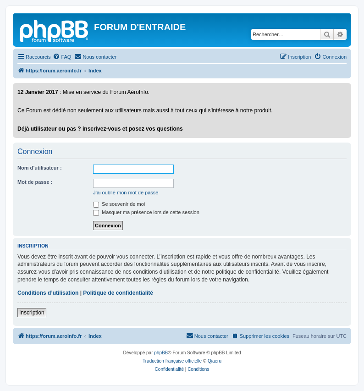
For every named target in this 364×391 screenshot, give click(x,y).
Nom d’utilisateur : (39, 168)
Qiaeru (214, 360)
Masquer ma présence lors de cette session (146, 212)
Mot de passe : (34, 182)
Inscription (31, 312)
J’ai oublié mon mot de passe (125, 192)
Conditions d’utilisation (47, 293)
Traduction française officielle (172, 360)
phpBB (161, 352)
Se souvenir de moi (119, 204)
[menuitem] (62, 56)
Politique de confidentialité (118, 293)
